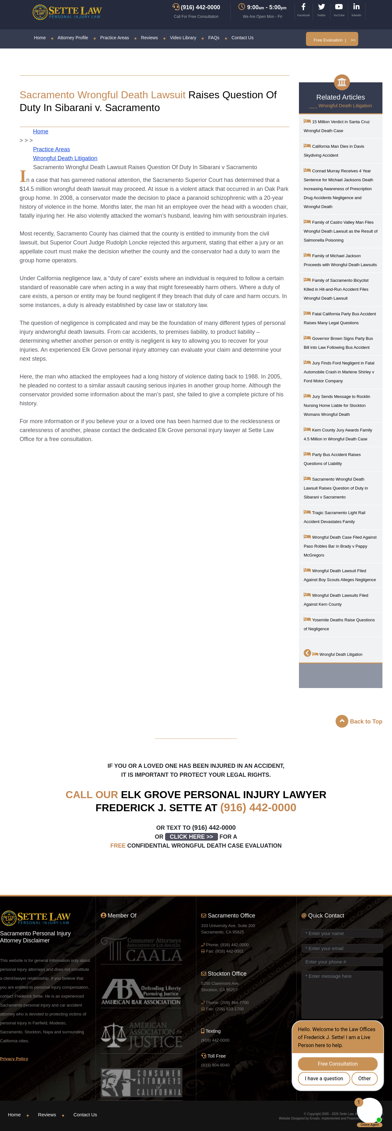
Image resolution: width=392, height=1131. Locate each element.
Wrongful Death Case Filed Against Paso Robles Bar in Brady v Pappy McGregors (340, 546)
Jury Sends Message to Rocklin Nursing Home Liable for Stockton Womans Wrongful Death (337, 405)
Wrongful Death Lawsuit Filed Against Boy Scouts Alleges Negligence (340, 574)
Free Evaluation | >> (334, 40)
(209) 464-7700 (234, 1002)
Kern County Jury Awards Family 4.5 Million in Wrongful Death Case (338, 433)
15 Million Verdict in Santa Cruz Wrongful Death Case (337, 125)
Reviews (146, 37)
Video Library (179, 37)
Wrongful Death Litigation (65, 158)
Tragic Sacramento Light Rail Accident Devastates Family (335, 516)
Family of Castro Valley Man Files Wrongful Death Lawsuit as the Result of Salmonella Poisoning (341, 231)
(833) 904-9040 (215, 1065)
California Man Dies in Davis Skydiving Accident (334, 150)
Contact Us (239, 37)
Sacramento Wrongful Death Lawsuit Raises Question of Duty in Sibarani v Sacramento (336, 487)
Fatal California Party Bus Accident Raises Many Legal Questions (340, 317)
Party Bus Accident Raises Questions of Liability (332, 458)
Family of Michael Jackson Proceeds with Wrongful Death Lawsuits (340, 259)
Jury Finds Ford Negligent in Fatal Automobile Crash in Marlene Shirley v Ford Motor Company (339, 371)
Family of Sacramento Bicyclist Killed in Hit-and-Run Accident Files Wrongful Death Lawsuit (336, 289)
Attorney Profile (69, 37)
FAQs (210, 37)
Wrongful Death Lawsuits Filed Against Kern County (336, 599)
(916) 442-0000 (258, 807)
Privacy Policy (14, 1058)
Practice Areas (111, 37)
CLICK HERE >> (191, 837)
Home (40, 37)
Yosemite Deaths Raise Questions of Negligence (339, 623)
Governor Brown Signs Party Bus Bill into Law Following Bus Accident (338, 342)
